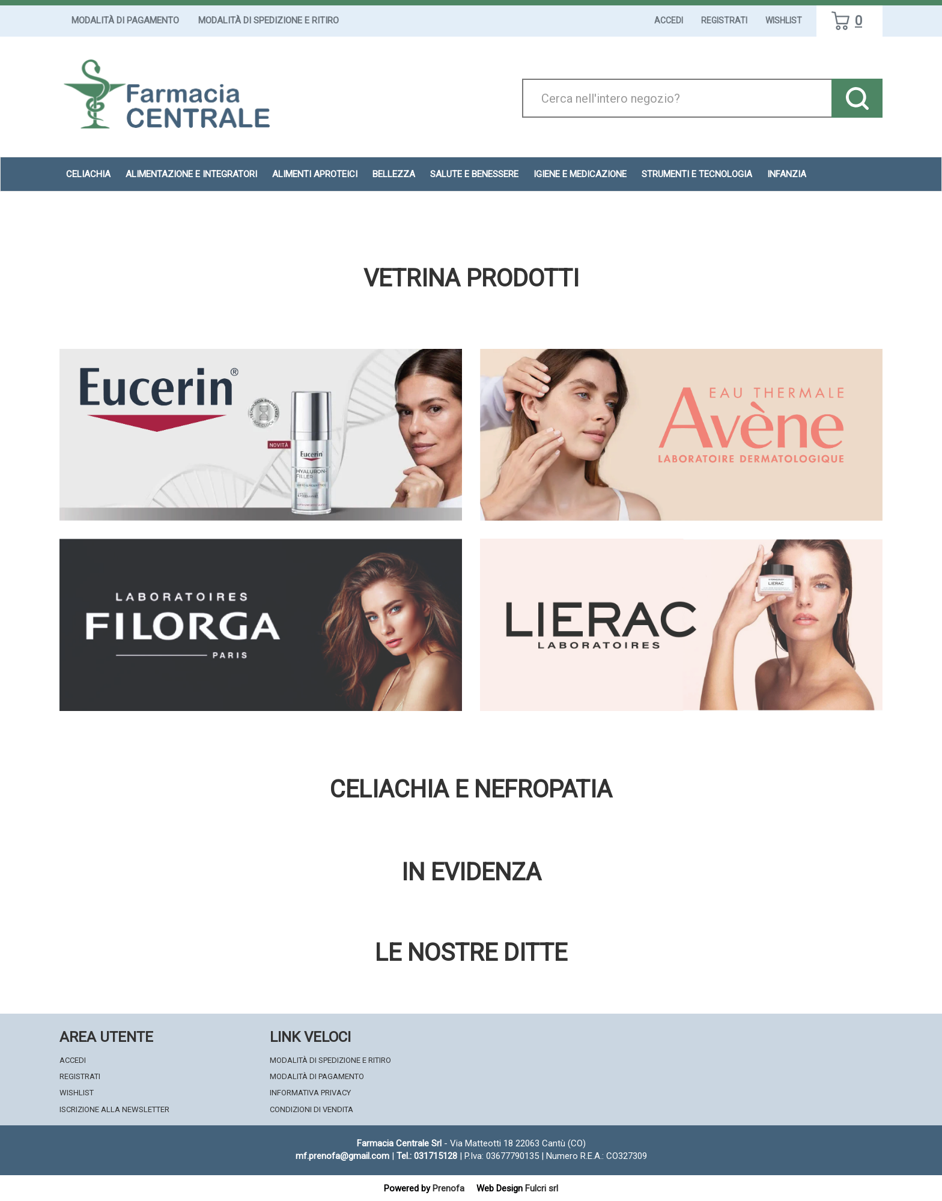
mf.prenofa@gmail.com (342, 1156)
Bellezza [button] (393, 174)
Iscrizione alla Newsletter (114, 1109)
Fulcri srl (541, 1188)
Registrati (724, 20)
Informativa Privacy (310, 1092)
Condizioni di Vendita (311, 1109)
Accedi (668, 20)
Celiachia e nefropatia (471, 789)
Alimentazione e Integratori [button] (191, 174)
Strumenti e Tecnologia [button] (697, 174)
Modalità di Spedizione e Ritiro (268, 20)
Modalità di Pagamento (125, 20)
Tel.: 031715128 (427, 1156)
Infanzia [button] (786, 174)
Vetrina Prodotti (471, 278)
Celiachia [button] (88, 174)
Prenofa (448, 1188)
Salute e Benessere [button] (474, 174)
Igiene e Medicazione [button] (580, 174)
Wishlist (783, 20)
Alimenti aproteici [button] (314, 174)
